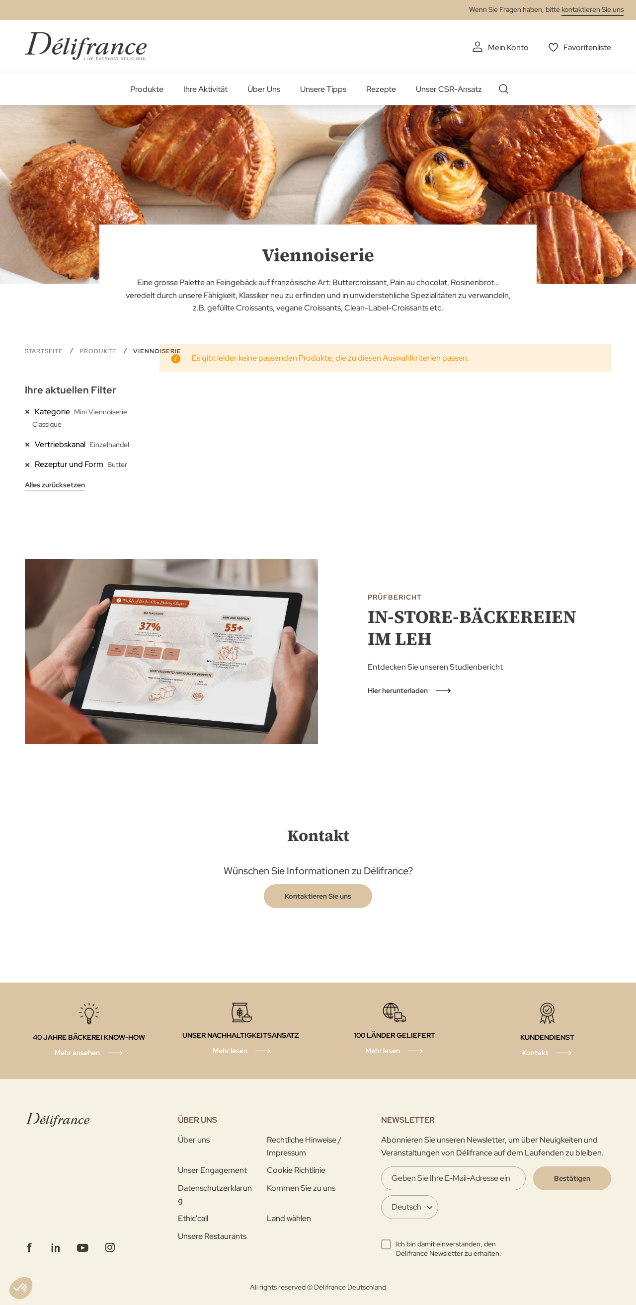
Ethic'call (193, 1218)
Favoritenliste (587, 47)
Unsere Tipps (323, 89)
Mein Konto (508, 47)
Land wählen (289, 1218)
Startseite (45, 351)
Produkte (146, 89)
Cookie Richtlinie (296, 1170)
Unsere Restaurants (212, 1236)
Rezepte (381, 89)
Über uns (194, 1140)
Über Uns (263, 89)
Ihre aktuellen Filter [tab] (70, 390)
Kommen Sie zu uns (301, 1188)
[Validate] (572, 1178)
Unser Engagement (212, 1170)
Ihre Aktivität (205, 89)
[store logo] (86, 46)
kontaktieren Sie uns (592, 9)
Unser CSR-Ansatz (449, 89)
